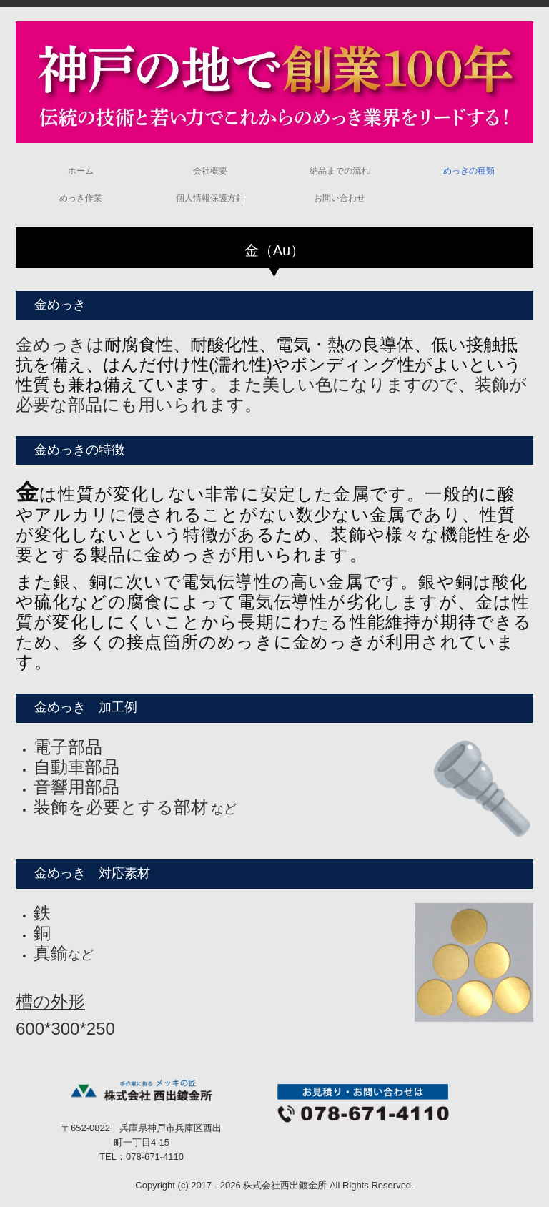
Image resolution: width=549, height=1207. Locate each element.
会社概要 (210, 171)
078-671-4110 (155, 1156)
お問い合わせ (339, 198)
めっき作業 (80, 198)
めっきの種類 (469, 171)
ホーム (81, 171)
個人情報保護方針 (210, 198)
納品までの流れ (340, 171)
